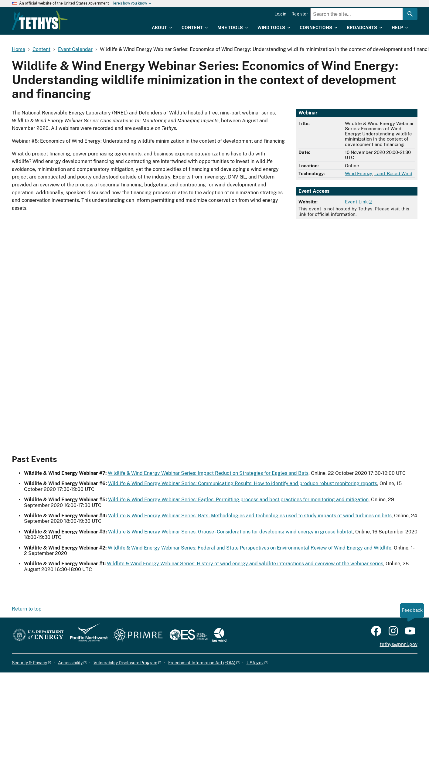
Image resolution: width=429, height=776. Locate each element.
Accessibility (70, 662)
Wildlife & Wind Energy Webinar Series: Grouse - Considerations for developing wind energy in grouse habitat (230, 532)
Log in (280, 14)
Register (299, 14)
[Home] (79, 16)
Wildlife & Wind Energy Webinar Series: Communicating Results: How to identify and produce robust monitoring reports (242, 483)
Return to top (27, 609)
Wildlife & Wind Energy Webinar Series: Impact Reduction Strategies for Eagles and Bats (208, 473)
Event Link (356, 201)
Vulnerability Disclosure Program (125, 662)
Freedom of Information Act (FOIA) (201, 662)
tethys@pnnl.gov (398, 644)
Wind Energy (358, 173)
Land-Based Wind (393, 173)
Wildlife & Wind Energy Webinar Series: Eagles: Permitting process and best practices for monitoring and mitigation (238, 499)
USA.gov (255, 662)
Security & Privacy (29, 662)
